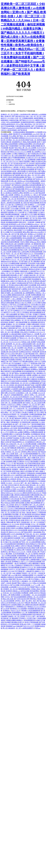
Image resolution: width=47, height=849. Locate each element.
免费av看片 (23, 234)
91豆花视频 (28, 471)
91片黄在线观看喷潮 (17, 459)
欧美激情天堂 (23, 481)
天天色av (7, 597)
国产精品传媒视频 (33, 202)
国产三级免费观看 (39, 238)
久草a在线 (7, 561)
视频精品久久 (22, 153)
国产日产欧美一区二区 (13, 350)
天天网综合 (20, 461)
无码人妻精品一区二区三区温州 (23, 430)
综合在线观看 (22, 357)
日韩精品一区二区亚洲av (22, 195)
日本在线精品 (15, 169)
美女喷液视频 (39, 399)
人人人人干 (9, 463)
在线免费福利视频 (24, 389)
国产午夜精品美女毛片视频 (37, 153)
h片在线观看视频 (26, 134)
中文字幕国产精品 (33, 587)
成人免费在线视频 (40, 567)
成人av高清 (26, 416)
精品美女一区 (16, 261)
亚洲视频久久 (16, 561)
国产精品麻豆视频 (18, 189)
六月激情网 (38, 132)
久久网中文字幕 (8, 377)
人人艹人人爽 (35, 585)
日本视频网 (41, 420)
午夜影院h (28, 550)
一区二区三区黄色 (15, 412)
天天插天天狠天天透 (34, 199)
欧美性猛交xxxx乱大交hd (17, 224)
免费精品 (27, 369)
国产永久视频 (14, 585)
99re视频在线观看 (21, 308)
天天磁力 (6, 542)
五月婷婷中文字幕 (39, 565)
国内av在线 (14, 357)
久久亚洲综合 (7, 193)
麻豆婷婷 (18, 316)
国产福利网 (16, 175)
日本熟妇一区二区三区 (13, 140)
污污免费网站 (28, 273)
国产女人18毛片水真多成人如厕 (17, 201)
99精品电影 (34, 422)
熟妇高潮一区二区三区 (38, 603)
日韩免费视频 (28, 450)
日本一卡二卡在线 (15, 408)
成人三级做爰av (17, 299)
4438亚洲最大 (19, 393)
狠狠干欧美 (32, 557)
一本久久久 (37, 520)
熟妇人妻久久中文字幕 (10, 367)
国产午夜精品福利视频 (8, 491)
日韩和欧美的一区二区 (28, 522)
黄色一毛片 (39, 359)
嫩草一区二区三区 (10, 199)
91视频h (8, 153)
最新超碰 (15, 618)
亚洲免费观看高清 (30, 620)
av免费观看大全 (20, 606)
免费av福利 (6, 426)
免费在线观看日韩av (36, 495)
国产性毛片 (30, 283)
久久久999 (10, 571)
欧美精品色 (25, 397)
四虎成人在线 (25, 342)
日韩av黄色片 (24, 332)
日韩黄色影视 (13, 340)
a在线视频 (30, 608)
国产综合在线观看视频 (18, 597)
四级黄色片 (40, 557)
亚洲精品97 (19, 565)
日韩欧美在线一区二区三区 (19, 383)
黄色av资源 (42, 218)
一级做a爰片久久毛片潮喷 (28, 214)
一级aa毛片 (6, 395)
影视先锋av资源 (36, 363)
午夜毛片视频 (24, 242)
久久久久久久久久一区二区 (27, 340)
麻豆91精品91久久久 (26, 253)
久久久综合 (15, 524)
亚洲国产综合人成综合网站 (21, 251)
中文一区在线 (14, 477)
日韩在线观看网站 (18, 187)
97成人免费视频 (8, 550)
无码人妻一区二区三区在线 (10, 163)
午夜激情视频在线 (34, 381)
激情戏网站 (8, 173)
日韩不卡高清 (7, 177)
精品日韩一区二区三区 (36, 275)
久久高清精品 (24, 312)
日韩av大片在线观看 (39, 583)
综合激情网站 (28, 497)
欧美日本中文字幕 (34, 289)
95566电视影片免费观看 (20, 593)
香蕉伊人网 (31, 540)
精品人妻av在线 (8, 599)
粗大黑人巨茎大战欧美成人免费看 (20, 375)
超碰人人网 (6, 595)
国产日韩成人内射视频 (37, 428)
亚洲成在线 (31, 473)
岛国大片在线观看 (39, 306)
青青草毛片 (19, 179)
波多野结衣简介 (21, 318)
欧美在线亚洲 (33, 604)
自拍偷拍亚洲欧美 (26, 373)
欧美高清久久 (18, 516)
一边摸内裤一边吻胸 (33, 222)
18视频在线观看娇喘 (18, 228)
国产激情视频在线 (32, 228)
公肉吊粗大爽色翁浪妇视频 (12, 248)
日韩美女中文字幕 (31, 336)
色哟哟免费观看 (36, 295)
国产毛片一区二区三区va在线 (25, 328)
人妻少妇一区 (27, 210)
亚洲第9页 (10, 577)
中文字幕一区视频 (31, 314)
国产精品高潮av (19, 463)
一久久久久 (16, 483)
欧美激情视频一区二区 (22, 553)
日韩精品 (7, 420)
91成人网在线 (28, 348)
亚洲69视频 (42, 136)
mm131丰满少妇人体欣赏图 (15, 467)
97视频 (28, 324)
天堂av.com (14, 487)
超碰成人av (16, 591)
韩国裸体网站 (29, 165)
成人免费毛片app (8, 159)
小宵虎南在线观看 (29, 399)
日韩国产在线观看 (16, 240)
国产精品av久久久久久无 (11, 540)
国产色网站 (18, 210)
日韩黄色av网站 (26, 452)
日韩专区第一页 (6, 267)
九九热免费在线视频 (29, 444)
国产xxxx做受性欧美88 (19, 548)
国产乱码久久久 (38, 179)
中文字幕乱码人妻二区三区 (23, 281)
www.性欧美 (32, 308)
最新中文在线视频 (30, 285)
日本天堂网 (23, 506)
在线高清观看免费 (39, 489)
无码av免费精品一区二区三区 (19, 320)
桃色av (11, 165)
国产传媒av (22, 569)
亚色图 (28, 279)
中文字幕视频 (21, 559)
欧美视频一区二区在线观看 (35, 491)
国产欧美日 (34, 267)
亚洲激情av (6, 610)
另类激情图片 (14, 422)
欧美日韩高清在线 (18, 226)
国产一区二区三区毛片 (38, 510)
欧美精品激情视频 (36, 251)
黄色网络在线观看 (18, 336)
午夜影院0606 (7, 175)
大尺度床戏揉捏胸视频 (30, 453)
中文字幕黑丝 (18, 306)
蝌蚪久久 (4, 506)
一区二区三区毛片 (31, 216)
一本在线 (40, 573)
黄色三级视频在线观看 (25, 575)
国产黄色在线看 (20, 279)
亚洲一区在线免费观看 (31, 250)
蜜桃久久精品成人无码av (15, 410)
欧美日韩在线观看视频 (14, 399)
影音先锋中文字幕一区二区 (23, 377)
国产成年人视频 (37, 471)
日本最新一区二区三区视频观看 (25, 159)
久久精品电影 (35, 326)
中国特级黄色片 (9, 606)
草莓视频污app (10, 626)
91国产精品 (35, 446)
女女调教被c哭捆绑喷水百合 (24, 528)
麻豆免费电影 (28, 179)
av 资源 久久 (38, 338)
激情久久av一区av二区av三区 (27, 436)
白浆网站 (35, 375)
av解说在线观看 (23, 557)
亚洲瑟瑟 (9, 591)
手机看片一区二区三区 (28, 573)
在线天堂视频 (32, 357)
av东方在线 (13, 428)
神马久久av (28, 189)
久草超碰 (38, 538)
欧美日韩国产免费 (33, 548)
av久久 (12, 475)
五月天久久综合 (9, 353)
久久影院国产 (40, 522)
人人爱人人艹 (25, 363)
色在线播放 (32, 150)
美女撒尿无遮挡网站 (11, 622)
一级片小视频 (30, 457)
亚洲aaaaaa (32, 242)
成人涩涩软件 (11, 479)
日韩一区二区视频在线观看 (13, 402)
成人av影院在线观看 (25, 344)
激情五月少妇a (19, 302)
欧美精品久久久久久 (26, 567)
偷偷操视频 (31, 318)
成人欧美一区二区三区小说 (12, 397)
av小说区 (13, 489)
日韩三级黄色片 (21, 473)
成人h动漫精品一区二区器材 (26, 255)
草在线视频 (35, 279)
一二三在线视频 (36, 501)
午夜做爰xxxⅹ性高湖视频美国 (30, 610)
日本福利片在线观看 (9, 338)
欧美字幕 (23, 457)
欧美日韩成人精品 (18, 471)
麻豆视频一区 (10, 553)
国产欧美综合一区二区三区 (20, 420)
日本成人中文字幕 (12, 379)
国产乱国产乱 (39, 169)
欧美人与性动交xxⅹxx (29, 167)
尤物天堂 (39, 299)
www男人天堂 (14, 312)
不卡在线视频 (13, 197)
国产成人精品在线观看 (33, 259)
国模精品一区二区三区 (22, 326)
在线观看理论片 (17, 142)
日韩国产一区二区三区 (29, 404)
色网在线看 (35, 324)
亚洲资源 (36, 281)
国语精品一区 (20, 359)
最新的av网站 (41, 310)
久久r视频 (6, 232)
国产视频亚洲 (11, 448)
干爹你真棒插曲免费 (17, 401)
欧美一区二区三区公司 (36, 350)
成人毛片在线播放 (15, 363)
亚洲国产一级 (13, 322)
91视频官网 (34, 206)
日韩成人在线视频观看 (8, 526)
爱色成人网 (38, 283)
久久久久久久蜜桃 (20, 493)
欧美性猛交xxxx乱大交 (16, 603)
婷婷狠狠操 (4, 569)
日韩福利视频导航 (17, 395)
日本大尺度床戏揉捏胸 (24, 346)
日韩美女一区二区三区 (28, 418)
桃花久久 (39, 397)
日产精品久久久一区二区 (25, 338)
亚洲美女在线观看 (21, 381)
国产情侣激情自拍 (13, 510)
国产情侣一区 (23, 542)
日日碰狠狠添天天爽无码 (33, 442)
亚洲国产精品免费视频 (32, 502)
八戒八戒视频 (16, 573)
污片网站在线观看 (10, 555)
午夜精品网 (35, 352)
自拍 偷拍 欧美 (19, 385)
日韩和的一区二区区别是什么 (21, 291)
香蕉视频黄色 (20, 544)
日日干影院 (33, 257)
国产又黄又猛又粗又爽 (21, 599)
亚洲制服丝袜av (36, 248)
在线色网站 (25, 185)
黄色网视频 (33, 420)
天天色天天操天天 (13, 485)
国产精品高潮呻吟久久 (16, 442)
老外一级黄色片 (40, 353)
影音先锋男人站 (22, 199)
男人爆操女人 (36, 571)
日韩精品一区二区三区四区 (16, 616)
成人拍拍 (24, 202)
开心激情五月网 (19, 550)
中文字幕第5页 (19, 571)
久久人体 (32, 397)
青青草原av (33, 599)
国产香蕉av (21, 314)
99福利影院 (23, 263)
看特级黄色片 (33, 481)
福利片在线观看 (24, 161)
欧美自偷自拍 (27, 301)
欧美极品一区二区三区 (30, 218)
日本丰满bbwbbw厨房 (38, 304)
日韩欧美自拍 (8, 244)
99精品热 (27, 603)
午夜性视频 (32, 499)
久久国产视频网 (19, 216)
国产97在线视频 (37, 377)
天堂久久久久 (36, 301)
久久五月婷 (33, 246)
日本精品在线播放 (19, 132)
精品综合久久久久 (12, 530)
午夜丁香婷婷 (13, 361)
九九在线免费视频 (35, 542)
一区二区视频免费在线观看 (12, 191)
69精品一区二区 (6, 373)
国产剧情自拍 (16, 185)
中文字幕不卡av (6, 155)
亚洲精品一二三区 (34, 204)
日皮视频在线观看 (26, 614)
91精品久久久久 (26, 583)
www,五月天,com (21, 526)
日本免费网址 (27, 306)
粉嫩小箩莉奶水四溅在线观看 (20, 495)
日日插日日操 (40, 150)
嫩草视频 (4, 287)
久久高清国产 (31, 448)
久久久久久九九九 (15, 342)
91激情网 (4, 616)
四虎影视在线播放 (18, 177)
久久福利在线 (17, 434)
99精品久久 (21, 206)
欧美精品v (36, 516)
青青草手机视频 (25, 524)
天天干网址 (40, 412)
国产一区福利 (24, 275)
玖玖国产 (7, 208)
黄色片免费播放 (14, 150)
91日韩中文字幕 (25, 510)
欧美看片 (40, 234)
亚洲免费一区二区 (12, 344)
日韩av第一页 (30, 359)
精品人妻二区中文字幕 (11, 234)
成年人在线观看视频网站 (14, 238)
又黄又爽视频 (14, 332)
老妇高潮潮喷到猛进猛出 (15, 250)
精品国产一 (8, 299)
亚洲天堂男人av (20, 165)
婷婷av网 (15, 481)
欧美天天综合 (25, 248)
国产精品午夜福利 (10, 465)
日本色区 (32, 163)
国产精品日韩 (5, 475)
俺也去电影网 (24, 257)
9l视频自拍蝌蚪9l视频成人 (14, 620)
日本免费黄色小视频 (33, 569)
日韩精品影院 (25, 518)
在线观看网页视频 (15, 518)
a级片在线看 (40, 265)
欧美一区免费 (25, 295)
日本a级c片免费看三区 (28, 412)
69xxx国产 (23, 540)
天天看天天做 (24, 438)
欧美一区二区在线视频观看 (30, 408)
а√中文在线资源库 (13, 624)
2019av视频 (14, 208)
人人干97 (6, 432)
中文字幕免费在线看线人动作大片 (29, 361)
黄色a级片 (18, 353)
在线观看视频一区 (23, 555)
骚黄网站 (6, 197)
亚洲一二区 (18, 453)
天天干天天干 (41, 148)
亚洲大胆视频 (5, 320)
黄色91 (33, 265)
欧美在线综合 (36, 514)
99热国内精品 (5, 357)
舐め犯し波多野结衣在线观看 (10, 202)
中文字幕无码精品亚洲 (32, 463)
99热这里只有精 (30, 187)
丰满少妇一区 (7, 593)
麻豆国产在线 (29, 385)
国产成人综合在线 (7, 430)
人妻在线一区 (16, 167)
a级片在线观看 (18, 244)
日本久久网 (26, 579)
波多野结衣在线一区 (39, 550)
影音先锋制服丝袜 (28, 371)
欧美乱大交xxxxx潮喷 (8, 308)
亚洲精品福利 (36, 459)
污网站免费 (9, 522)
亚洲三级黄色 (41, 285)
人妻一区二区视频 (31, 393)
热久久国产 (38, 475)
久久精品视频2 (25, 595)
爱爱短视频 (37, 508)
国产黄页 (17, 522)
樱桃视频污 (36, 563)
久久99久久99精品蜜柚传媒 (16, 508)
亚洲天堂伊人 (7, 481)
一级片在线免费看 (11, 314)
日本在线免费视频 (13, 567)
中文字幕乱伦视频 (24, 146)
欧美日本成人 (33, 171)
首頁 (10, 102)
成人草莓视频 (32, 322)
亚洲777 (39, 142)
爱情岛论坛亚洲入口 (35, 269)
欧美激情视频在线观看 (8, 559)
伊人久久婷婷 (26, 287)
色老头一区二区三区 (12, 253)
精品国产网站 (16, 583)
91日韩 (6, 442)
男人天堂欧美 (10, 520)
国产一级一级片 (26, 483)
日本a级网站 (8, 257)
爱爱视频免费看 (18, 369)
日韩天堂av (4, 355)
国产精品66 (14, 297)
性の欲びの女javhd (7, 306)
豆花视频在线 (35, 434)
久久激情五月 (5, 312)
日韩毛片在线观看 (9, 446)
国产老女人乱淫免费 (17, 304)
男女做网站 (26, 434)
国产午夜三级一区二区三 (31, 534)
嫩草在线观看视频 (34, 526)
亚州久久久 (28, 520)
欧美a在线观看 (27, 238)
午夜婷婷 (16, 257)
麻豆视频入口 (8, 536)
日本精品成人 (11, 255)
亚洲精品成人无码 (21, 204)
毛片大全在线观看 (16, 232)
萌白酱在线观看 (36, 426)
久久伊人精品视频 (16, 534)
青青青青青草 (34, 477)
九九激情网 (14, 389)
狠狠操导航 (37, 244)
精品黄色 (42, 226)
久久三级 (38, 328)
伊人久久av (27, 426)
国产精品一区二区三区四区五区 (27, 136)
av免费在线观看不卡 (28, 628)
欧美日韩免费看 (24, 379)
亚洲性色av (4, 552)
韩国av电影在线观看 (29, 142)
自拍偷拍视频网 (40, 473)
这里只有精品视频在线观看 (10, 455)
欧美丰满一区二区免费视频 (16, 330)
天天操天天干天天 (32, 157)
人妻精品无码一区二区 (16, 497)
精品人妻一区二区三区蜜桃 (27, 148)
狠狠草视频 (30, 475)
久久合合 (9, 483)
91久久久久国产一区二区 (15, 450)
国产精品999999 (40, 318)
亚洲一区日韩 (36, 344)
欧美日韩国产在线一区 (28, 140)
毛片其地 (26, 355)
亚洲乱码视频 (35, 146)
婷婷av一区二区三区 (7, 273)
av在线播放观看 (25, 501)
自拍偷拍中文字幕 (38, 210)
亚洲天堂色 (23, 197)
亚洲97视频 (36, 469)
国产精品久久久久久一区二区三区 (14, 259)
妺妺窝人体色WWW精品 (36, 530)
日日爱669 (39, 536)
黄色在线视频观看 (36, 312)
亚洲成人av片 (32, 234)
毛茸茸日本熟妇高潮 (38, 455)
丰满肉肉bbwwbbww (32, 224)
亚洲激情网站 (7, 514)
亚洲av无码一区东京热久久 (21, 267)
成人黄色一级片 (31, 601)
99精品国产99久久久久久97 (25, 626)
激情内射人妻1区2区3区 (38, 320)
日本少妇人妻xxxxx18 (39, 287)
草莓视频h (36, 546)
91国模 (31, 593)
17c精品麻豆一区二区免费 (28, 581)
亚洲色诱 (28, 297)
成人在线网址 (36, 151)
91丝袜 (28, 206)
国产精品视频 (13, 138)
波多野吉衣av (7, 167)
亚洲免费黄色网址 (7, 220)
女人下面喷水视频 (31, 212)
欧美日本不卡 (23, 163)
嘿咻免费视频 (36, 387)
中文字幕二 (27, 299)
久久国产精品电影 (29, 353)
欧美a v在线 (10, 281)
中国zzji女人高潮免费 (21, 269)
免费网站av (26, 432)
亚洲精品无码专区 (25, 352)
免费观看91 (28, 459)
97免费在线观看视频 (35, 414)
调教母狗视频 (16, 173)
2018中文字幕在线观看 (32, 183)
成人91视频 (4, 138)
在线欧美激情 (7, 424)
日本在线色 (31, 263)
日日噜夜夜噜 (20, 491)
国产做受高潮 (13, 289)
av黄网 (34, 299)
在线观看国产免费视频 (35, 506)
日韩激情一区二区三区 (10, 589)
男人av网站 (25, 350)
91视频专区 (34, 379)
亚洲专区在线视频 (35, 561)
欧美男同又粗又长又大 (33, 493)
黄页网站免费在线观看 (37, 355)
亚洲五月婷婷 (10, 528)
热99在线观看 (22, 530)
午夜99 (20, 416)
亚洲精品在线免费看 (25, 144)
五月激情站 (34, 553)
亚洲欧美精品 (21, 365)
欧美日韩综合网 (22, 465)
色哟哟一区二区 (39, 497)
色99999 (7, 459)
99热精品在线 (21, 283)
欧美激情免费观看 (35, 185)
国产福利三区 (25, 261)
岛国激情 (15, 469)
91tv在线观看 (22, 608)
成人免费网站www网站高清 (27, 367)
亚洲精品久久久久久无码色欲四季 (24, 310)
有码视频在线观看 (12, 222)
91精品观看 (36, 346)
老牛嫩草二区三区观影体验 (13, 293)
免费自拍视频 (15, 595)
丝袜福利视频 (22, 322)
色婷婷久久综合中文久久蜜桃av (11, 404)
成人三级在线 (27, 387)
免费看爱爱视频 (33, 612)
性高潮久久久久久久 (36, 332)
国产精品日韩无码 (16, 301)
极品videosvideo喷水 (37, 232)
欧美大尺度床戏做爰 (31, 622)
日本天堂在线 (14, 499)
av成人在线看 (8, 195)
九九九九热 (42, 201)
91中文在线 (11, 381)
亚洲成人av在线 (37, 406)
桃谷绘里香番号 (26, 406)
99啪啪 (38, 159)
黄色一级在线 (26, 512)
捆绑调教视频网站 (24, 589)
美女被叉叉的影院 (17, 426)
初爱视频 (25, 316)
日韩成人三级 (38, 273)
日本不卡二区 (13, 569)
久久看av (21, 297)
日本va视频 (25, 604)
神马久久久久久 (9, 183)
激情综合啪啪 (19, 502)
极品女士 (27, 304)
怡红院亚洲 (11, 318)
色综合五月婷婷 (9, 502)
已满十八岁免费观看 (27, 538)
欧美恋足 (35, 452)
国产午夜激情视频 (12, 146)
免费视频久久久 (6, 524)
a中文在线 (18, 218)
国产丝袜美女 (8, 230)
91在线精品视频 (15, 604)
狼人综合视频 (13, 542)
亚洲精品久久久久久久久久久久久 (29, 138)
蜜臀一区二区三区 (35, 438)
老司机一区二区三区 (23, 479)
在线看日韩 (4, 352)
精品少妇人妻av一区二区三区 (30, 175)
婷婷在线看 (32, 316)
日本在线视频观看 (9, 316)
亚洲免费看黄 (16, 612)
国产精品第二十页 (10, 346)
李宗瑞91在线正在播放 (16, 285)
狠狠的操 (9, 336)
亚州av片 (18, 504)
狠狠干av (24, 191)
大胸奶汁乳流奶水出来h (38, 161)
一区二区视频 (5, 240)
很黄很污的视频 (8, 269)
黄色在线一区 (33, 485)
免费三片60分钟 (9, 393)
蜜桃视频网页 (29, 132)
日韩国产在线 (7, 226)
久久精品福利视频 (15, 334)
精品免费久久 (14, 275)
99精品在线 (23, 271)
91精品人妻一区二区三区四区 (34, 467)
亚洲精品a (35, 240)
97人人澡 (18, 446)
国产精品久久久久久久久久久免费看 (19, 151)
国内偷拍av (13, 608)
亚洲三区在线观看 (12, 440)
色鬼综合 (42, 612)
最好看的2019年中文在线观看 (12, 265)
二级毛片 (26, 395)
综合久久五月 (15, 610)
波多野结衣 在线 (20, 475)
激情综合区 (4, 289)
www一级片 (4, 150)
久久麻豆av (22, 487)
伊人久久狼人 (10, 565)
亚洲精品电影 (10, 179)
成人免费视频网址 (29, 293)
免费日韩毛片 (21, 448)
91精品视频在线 (39, 450)
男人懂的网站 (35, 261)
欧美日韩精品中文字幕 (33, 544)
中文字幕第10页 (40, 371)
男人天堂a (41, 453)
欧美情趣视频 (35, 479)
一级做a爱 (21, 469)
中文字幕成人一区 (37, 579)
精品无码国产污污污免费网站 (23, 230)
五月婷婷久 (22, 618)
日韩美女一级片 (20, 601)
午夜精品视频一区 (9, 218)
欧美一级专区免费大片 (20, 171)
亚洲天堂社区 (5, 401)
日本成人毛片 (19, 273)
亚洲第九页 (8, 189)
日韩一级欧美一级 (25, 455)
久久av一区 (34, 524)
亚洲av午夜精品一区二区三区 (10, 452)
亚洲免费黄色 (5, 499)
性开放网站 (31, 191)
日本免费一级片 (24, 208)
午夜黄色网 (11, 328)
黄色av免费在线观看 (31, 226)
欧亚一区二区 (31, 365)
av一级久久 (34, 195)
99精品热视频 (30, 155)
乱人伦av (29, 469)
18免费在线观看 (6, 228)
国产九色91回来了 (12, 436)
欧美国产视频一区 (23, 236)
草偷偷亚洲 (24, 150)
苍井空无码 (15, 581)
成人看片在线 (14, 614)
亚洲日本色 (22, 222)
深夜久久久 (6, 169)
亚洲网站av (34, 369)
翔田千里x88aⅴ (24, 477)
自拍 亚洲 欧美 (13, 352)
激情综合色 (39, 155)
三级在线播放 (36, 532)
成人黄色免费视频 (37, 518)
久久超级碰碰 (27, 240)
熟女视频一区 (16, 514)
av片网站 (15, 153)
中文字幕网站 (14, 271)
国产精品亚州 (5, 614)
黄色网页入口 (27, 193)
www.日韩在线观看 (10, 365)
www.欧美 (6, 608)
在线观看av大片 (12, 212)
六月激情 (13, 236)
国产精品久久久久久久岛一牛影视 (20, 552)
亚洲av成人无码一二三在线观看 (30, 624)
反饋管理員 (12, 104)
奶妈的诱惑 (22, 155)
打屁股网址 (25, 504)
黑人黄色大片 (17, 220)
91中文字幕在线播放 (31, 461)
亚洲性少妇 (13, 432)
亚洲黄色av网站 (17, 193)
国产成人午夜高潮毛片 (38, 389)
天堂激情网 (12, 355)
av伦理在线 (35, 416)
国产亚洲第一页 (15, 406)
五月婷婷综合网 (25, 422)
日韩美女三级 (30, 330)
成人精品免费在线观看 (30, 220)
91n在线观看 (36, 297)
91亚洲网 (20, 348)
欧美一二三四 (18, 536)
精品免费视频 (16, 371)
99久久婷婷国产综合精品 (11, 438)
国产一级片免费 (37, 616)
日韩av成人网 (33, 201)
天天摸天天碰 (31, 618)
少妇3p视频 (29, 489)
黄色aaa (37, 628)
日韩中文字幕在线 (26, 546)
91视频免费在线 (26, 391)
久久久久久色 (21, 587)
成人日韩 (15, 155)
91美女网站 (9, 216)
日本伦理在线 (36, 144)
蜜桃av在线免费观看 (11, 144)
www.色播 (14, 575)
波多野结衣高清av (7, 391)
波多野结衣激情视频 (14, 246)
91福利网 (38, 385)
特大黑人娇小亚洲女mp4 (17, 181)
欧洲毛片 (6, 165)
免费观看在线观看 (37, 432)
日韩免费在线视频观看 (11, 214)
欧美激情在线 (26, 446)
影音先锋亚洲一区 (38, 614)
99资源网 (42, 524)
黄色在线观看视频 (13, 501)
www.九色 (35, 134)
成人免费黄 (6, 487)
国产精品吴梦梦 (26, 532)
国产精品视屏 (26, 514)
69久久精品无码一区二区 (14, 444)
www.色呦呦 (37, 348)
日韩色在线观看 (25, 585)
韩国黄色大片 (19, 183)
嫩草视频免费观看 (29, 536)
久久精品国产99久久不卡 (36, 271)
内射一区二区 (11, 348)
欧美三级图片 (15, 546)
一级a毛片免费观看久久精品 (22, 563)
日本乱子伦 (25, 424)
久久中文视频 (36, 302)
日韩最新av (40, 316)
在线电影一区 (28, 244)
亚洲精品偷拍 (32, 465)
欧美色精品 (4, 322)
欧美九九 (21, 622)
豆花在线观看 (28, 516)
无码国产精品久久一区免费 (30, 334)
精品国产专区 (13, 148)
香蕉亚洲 (4, 277)
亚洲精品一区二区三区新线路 (15, 324)
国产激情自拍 (16, 418)
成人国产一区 (16, 424)
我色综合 (4, 151)
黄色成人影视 (19, 520)
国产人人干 (25, 561)
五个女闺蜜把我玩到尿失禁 (29, 277)
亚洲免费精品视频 (13, 506)
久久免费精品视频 (13, 263)
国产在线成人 (7, 187)
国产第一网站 (5, 422)
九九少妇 (18, 287)
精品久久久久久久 (15, 532)
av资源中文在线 (9, 326)
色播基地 (4, 567)
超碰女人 (35, 512)
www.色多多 (21, 489)
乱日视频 (28, 302)
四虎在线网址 (19, 577)
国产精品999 (24, 499)
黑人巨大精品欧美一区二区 (12, 628)
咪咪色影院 (29, 508)
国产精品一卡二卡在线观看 (34, 177)
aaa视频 (20, 432)
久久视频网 (26, 265)
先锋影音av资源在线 (36, 555)
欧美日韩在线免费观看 (14, 387)
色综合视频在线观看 (32, 181)
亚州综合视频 (24, 591)
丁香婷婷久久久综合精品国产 (28, 440)
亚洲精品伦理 (28, 565)
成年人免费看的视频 (32, 559)
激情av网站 (26, 232)
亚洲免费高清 (28, 577)
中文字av (4, 457)
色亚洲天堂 (16, 134)
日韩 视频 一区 (35, 208)
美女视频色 (25, 246)
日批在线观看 (38, 253)
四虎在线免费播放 (23, 428)
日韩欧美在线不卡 (13, 277)
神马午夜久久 (5, 585)
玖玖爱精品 (9, 516)
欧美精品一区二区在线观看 (19, 414)
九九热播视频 (28, 410)
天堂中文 (38, 330)
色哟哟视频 (17, 391)
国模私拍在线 (16, 295)
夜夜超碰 (4, 212)
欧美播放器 (11, 287)
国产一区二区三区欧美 (36, 504)
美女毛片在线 (24, 485)
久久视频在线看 (33, 383)
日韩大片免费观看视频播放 (16, 157)
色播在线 (20, 355)
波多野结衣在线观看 (27, 169)
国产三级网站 (22, 289)
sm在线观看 (13, 587)
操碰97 (14, 283)
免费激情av (28, 401)
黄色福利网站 (34, 591)
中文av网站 (12, 136)
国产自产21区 (26, 173)
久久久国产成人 (9, 204)
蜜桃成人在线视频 (13, 457)
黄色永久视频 (7, 579)
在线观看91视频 (11, 461)
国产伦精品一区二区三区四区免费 (34, 402)
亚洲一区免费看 (34, 236)
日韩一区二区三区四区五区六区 (11, 512)
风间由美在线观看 (33, 197)
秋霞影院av (11, 279)
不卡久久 (29, 616)
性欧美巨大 (8, 371)
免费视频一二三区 (33, 487)
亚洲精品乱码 (5, 604)
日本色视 (21, 212)
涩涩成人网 (35, 552)
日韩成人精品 (35, 589)
